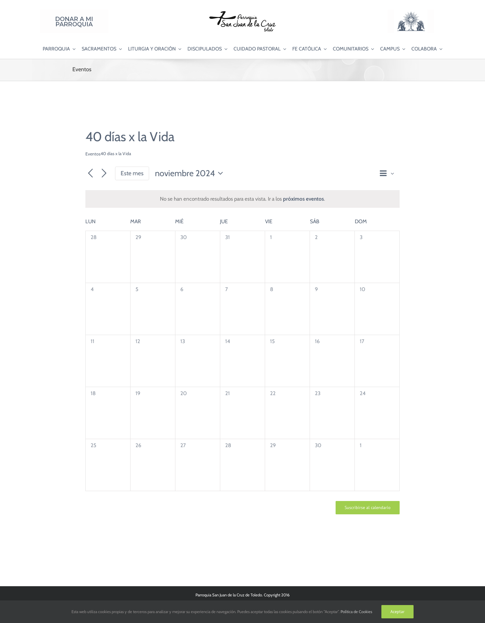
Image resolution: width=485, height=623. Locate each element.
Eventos (93, 154)
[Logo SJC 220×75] (242, 12)
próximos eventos (303, 199)
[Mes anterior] (90, 173)
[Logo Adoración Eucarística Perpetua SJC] (411, 12)
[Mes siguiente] (104, 173)
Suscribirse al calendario (368, 507)
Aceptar (397, 611)
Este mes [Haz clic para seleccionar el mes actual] (132, 173)
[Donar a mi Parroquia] (74, 12)
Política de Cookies (356, 611)
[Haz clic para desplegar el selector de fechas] (190, 174)
